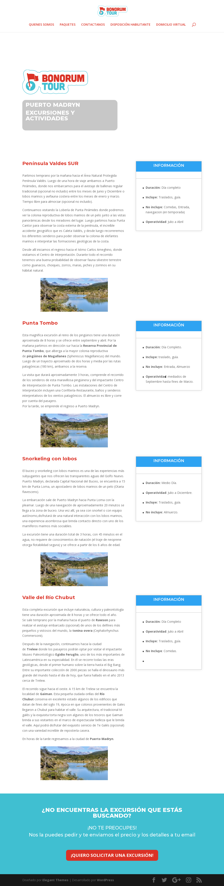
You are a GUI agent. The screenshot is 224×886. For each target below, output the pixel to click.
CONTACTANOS (93, 25)
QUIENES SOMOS (41, 25)
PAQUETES (67, 25)
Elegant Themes (55, 880)
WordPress (105, 880)
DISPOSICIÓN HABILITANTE (130, 25)
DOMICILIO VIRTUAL (171, 25)
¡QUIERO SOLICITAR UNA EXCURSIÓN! (112, 855)
